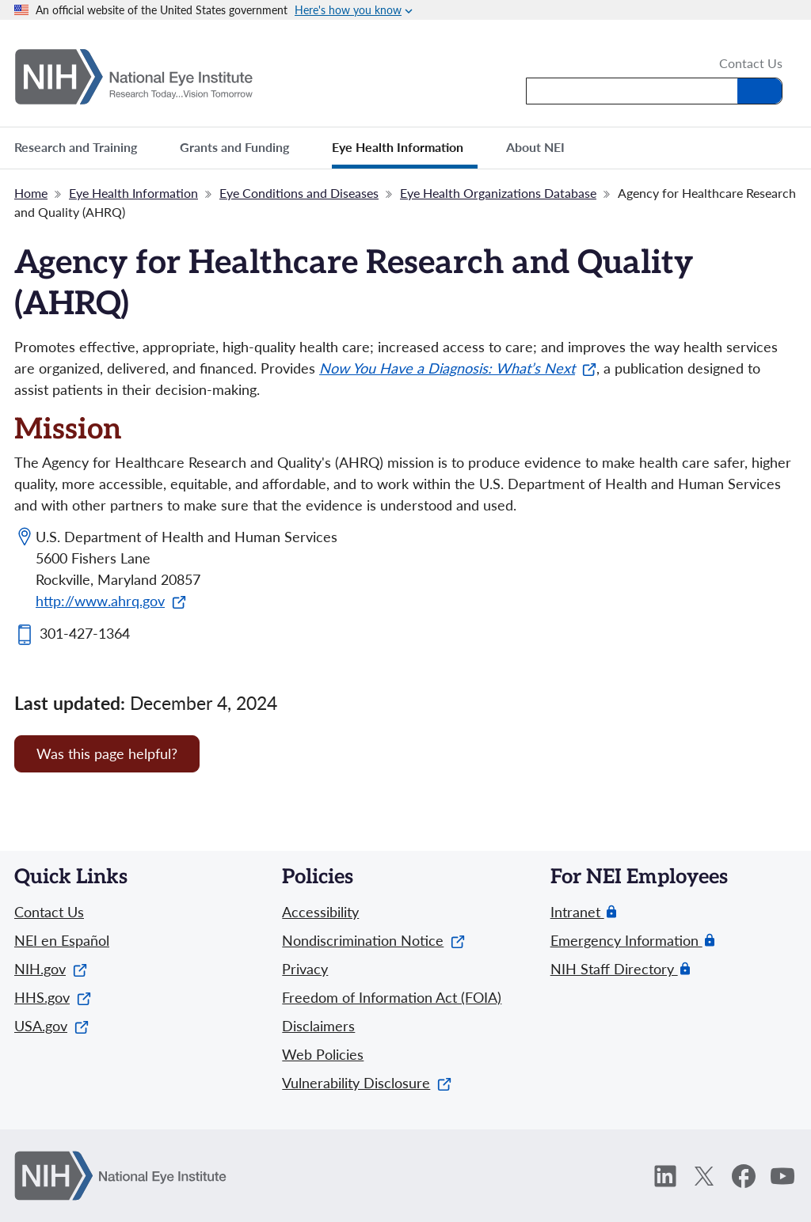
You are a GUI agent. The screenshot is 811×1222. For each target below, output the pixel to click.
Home (31, 192)
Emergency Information (626, 940)
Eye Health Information (133, 192)
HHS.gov (52, 997)
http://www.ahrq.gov (111, 600)
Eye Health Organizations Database (498, 192)
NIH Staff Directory (614, 969)
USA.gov (51, 1025)
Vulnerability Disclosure (366, 1082)
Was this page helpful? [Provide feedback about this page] (106, 753)
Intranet (577, 912)
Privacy (305, 968)
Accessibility (320, 911)
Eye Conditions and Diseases (299, 192)
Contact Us (750, 64)
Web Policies (323, 1054)
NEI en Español (61, 940)
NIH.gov (50, 968)
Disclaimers (318, 1025)
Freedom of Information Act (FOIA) (391, 997)
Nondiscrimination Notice (373, 940)
